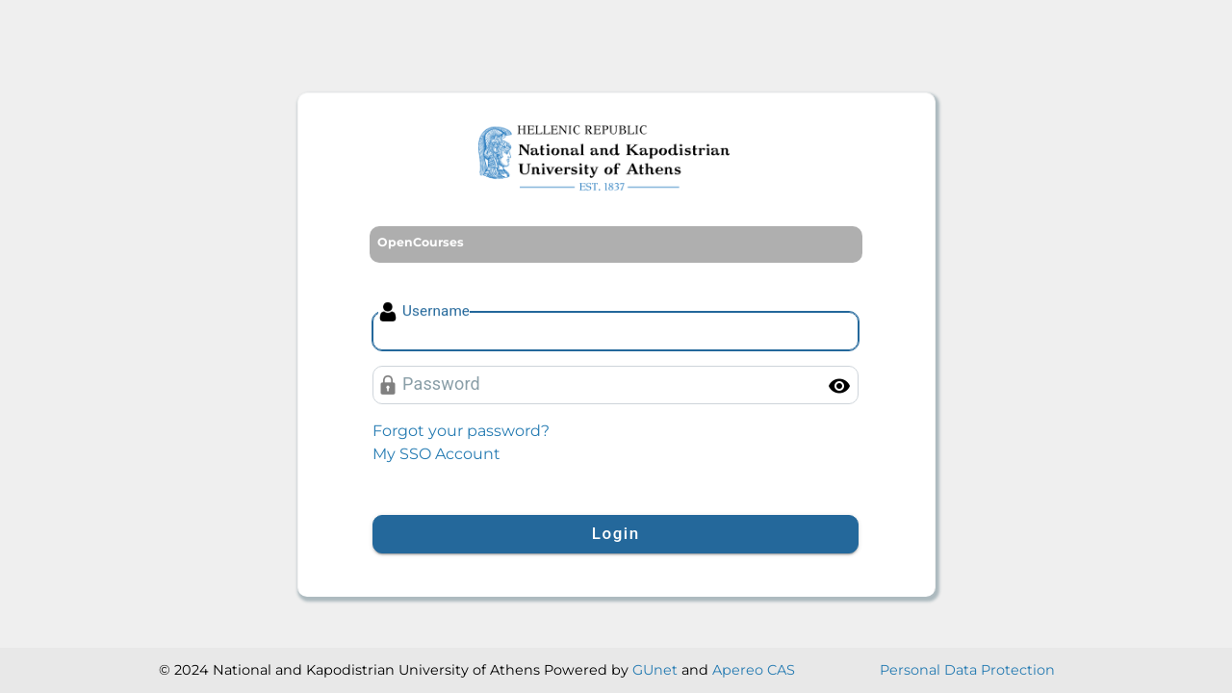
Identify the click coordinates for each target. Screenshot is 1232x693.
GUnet (655, 670)
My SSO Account (436, 454)
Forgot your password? (461, 431)
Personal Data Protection (967, 670)
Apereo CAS (753, 670)
